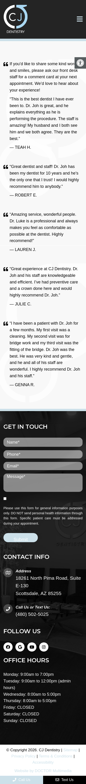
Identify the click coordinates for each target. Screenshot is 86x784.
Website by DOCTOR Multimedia (43, 771)
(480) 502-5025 (32, 614)
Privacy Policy (23, 756)
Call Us (21, 780)
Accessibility (43, 762)
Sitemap (70, 750)
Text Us (64, 780)
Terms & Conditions (55, 756)
